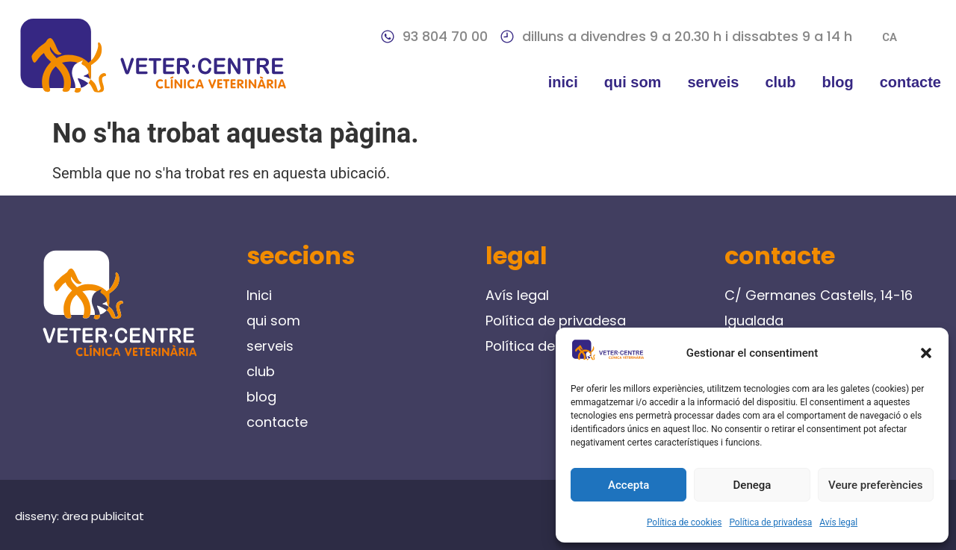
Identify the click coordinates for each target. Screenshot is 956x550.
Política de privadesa (770, 522)
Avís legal (838, 522)
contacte (910, 82)
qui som (633, 82)
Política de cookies (684, 522)
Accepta (628, 485)
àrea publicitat (103, 516)
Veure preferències (875, 485)
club (780, 82)
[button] (926, 353)
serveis (713, 82)
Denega (752, 485)
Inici (563, 82)
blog (838, 82)
